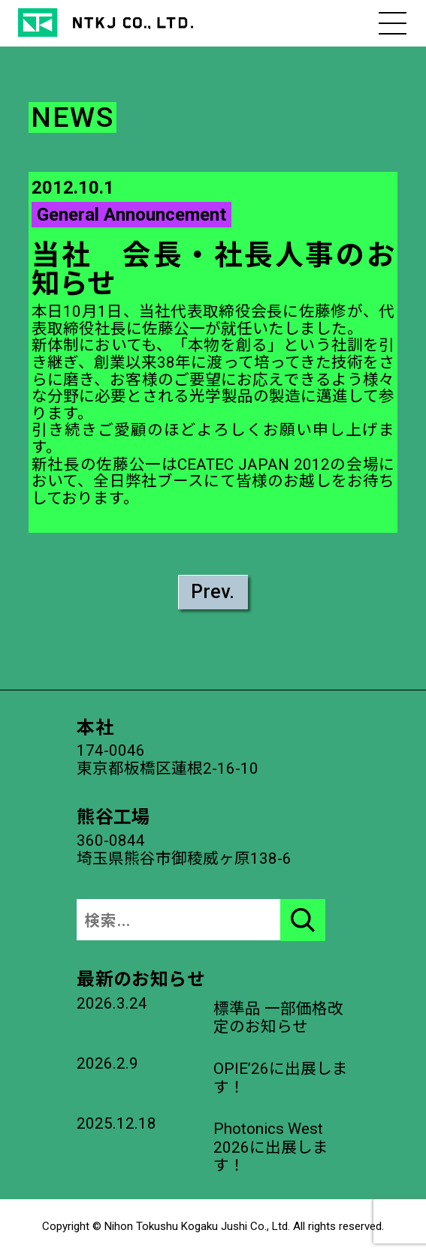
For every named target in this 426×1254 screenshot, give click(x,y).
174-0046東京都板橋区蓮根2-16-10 (167, 759)
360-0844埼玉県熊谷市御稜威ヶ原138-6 (184, 850)
